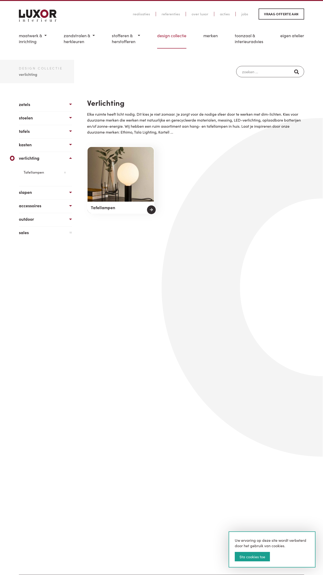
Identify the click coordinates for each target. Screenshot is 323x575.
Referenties (171, 14)
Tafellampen (45, 172)
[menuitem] (33, 41)
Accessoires (30, 205)
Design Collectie (171, 35)
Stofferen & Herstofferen (123, 38)
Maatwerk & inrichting (30, 38)
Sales (45, 232)
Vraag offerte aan (281, 14)
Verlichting (29, 158)
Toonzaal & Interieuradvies (249, 38)
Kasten (25, 144)
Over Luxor (200, 14)
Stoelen (26, 118)
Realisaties (141, 14)
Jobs (244, 14)
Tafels (24, 131)
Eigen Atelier (292, 35)
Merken (210, 35)
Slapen (25, 192)
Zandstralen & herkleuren (77, 38)
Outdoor (26, 219)
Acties (225, 14)
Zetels (24, 104)
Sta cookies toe (252, 556)
